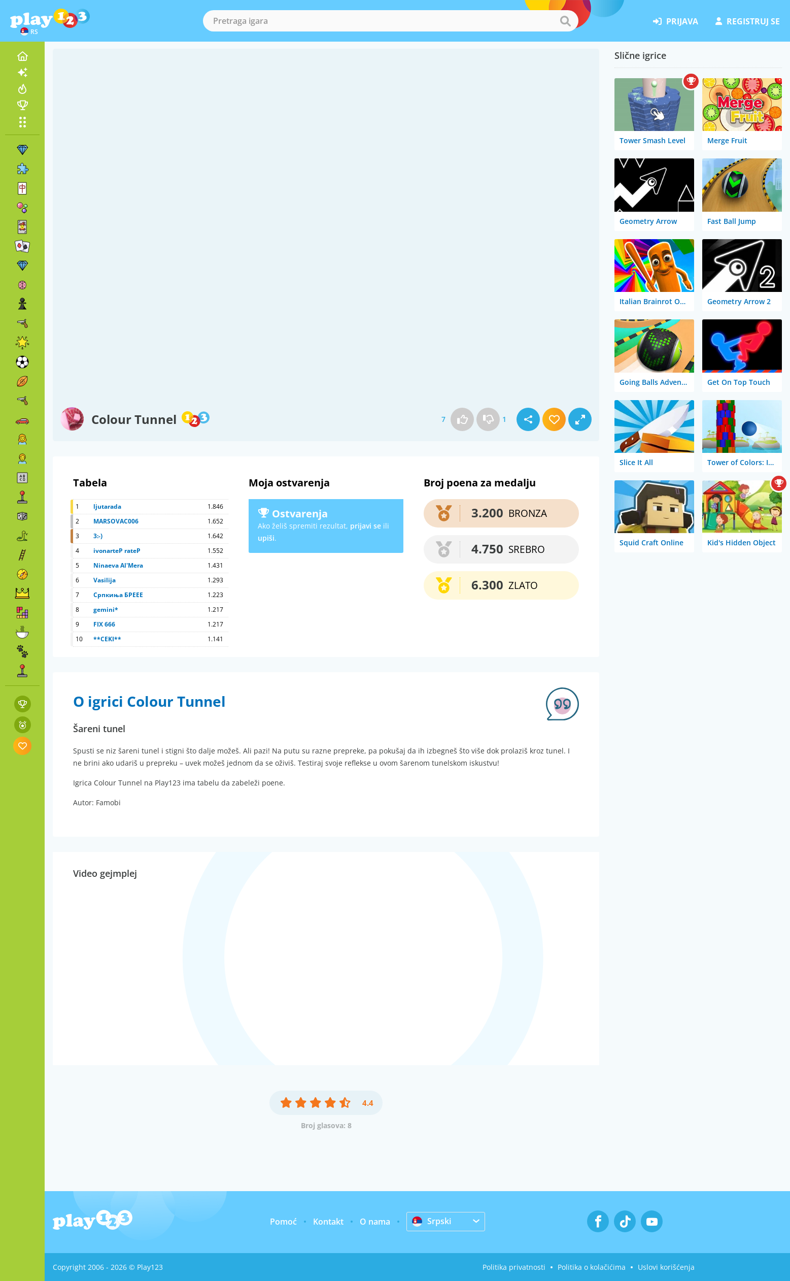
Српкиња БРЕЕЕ (118, 594)
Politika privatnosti (514, 1267)
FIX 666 (104, 624)
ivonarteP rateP (117, 550)
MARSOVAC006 (116, 521)
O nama (375, 1221)
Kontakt (328, 1221)
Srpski (431, 1221)
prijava (675, 21)
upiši (266, 538)
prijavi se (365, 526)
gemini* (105, 609)
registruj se (747, 21)
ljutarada (107, 506)
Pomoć (283, 1221)
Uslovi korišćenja (666, 1267)
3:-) (97, 536)
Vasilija (104, 580)
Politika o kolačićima (592, 1267)
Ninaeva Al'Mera (118, 565)
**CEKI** (107, 639)
